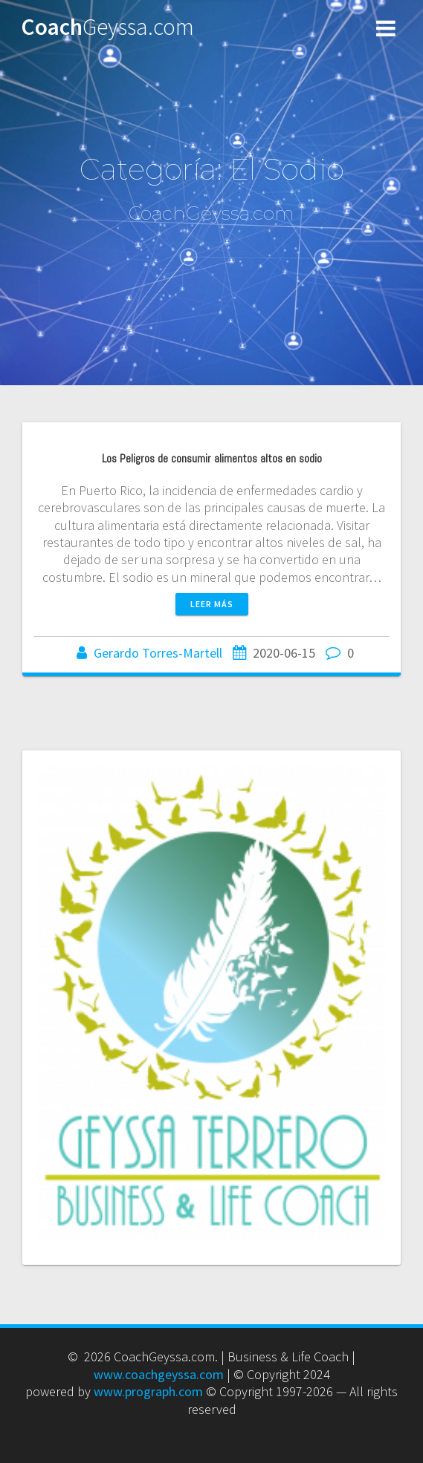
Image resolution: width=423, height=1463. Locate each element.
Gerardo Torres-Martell (158, 652)
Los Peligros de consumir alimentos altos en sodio (212, 458)
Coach (107, 27)
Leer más (211, 603)
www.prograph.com (148, 1391)
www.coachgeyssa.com (159, 1374)
